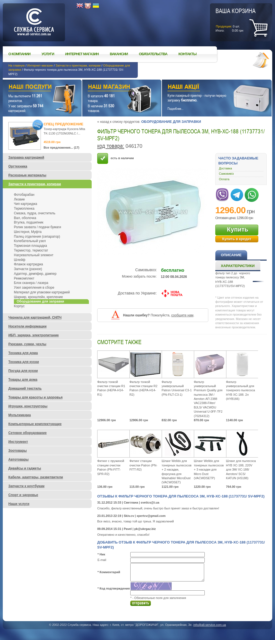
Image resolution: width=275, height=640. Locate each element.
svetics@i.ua (150, 502)
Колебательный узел (30, 241)
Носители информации (27, 326)
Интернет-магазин (40, 65)
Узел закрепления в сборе (34, 287)
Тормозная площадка (30, 246)
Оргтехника (17, 166)
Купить (237, 229)
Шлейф (19, 260)
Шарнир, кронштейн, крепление (38, 297)
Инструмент (18, 442)
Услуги (47, 54)
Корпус (19, 306)
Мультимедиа (19, 415)
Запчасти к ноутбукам (26, 486)
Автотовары (18, 459)
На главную (16, 65)
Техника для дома (23, 353)
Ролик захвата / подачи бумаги (37, 227)
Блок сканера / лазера (31, 283)
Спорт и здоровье (23, 495)
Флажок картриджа (28, 264)
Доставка (225, 168)
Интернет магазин (82, 54)
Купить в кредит (236, 239)
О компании (19, 54)
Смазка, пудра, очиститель (34, 213)
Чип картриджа (25, 204)
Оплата (224, 179)
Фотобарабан (24, 195)
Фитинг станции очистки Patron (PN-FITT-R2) (143, 465)
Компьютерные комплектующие (35, 424)
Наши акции (209, 87)
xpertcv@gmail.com (151, 515)
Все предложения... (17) (61, 147)
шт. (236, 19)
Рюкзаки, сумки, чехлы (27, 344)
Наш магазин (112, 87)
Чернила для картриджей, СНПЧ (35, 317)
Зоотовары (17, 451)
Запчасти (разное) (28, 269)
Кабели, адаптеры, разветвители (35, 477)
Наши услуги (35, 87)
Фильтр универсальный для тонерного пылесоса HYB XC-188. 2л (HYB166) (240, 390)
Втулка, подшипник (28, 222)
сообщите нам (182, 315)
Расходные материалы (27, 175)
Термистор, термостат (31, 250)
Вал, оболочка (25, 218)
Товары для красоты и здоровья (35, 397)
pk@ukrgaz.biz (145, 528)
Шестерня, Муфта (28, 232)
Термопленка (24, 208)
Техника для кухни (23, 362)
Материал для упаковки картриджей (42, 292)
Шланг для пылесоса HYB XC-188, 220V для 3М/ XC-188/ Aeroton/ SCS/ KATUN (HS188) (241, 469)
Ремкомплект (24, 278)
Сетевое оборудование (27, 433)
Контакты (187, 54)
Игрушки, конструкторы (28, 406)
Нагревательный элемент (33, 255)
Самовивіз (226, 173)
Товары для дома (22, 380)
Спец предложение (63, 124)
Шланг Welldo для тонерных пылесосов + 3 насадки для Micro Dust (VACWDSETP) (209, 469)
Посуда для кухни (23, 371)
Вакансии (119, 54)
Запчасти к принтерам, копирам (78, 65)
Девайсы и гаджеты (24, 468)
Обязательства (153, 54)
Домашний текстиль (25, 388)
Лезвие (19, 199)
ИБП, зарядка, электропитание (33, 335)
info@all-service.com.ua (209, 624)
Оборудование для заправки (171, 122)
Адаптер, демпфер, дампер (35, 274)
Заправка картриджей (26, 157)
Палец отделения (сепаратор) (37, 236)
